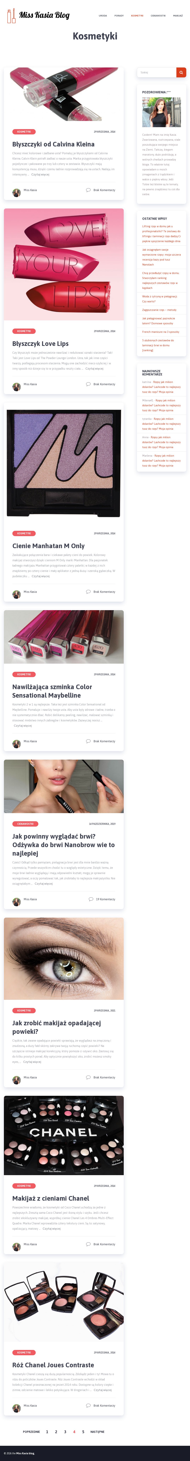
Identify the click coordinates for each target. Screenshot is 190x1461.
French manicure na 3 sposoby (160, 331)
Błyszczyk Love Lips (40, 343)
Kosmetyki (136, 15)
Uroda (102, 15)
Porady (118, 15)
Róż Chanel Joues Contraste (54, 1365)
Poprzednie (31, 1431)
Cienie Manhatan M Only (49, 546)
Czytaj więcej (40, 174)
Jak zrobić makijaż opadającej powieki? (57, 1027)
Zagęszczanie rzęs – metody (159, 309)
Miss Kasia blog (25, 1453)
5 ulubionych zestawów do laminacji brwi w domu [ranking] (158, 345)
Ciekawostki (157, 15)
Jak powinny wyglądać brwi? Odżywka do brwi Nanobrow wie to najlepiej (60, 844)
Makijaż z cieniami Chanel (51, 1198)
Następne (97, 1431)
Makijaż (177, 15)
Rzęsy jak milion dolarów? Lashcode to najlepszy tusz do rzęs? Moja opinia (161, 386)
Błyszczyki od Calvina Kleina (54, 144)
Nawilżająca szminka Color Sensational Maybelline (52, 691)
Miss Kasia (30, 190)
